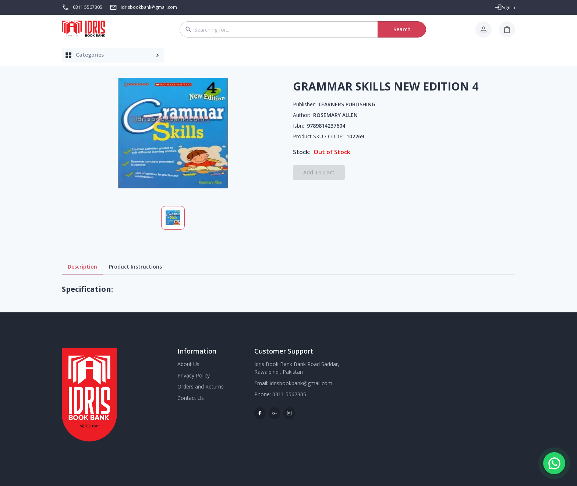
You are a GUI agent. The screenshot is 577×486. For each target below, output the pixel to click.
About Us (188, 364)
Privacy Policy (193, 375)
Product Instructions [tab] (135, 266)
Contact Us (190, 397)
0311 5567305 (87, 7)
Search (402, 29)
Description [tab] (82, 266)
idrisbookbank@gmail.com (301, 383)
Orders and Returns (200, 386)
